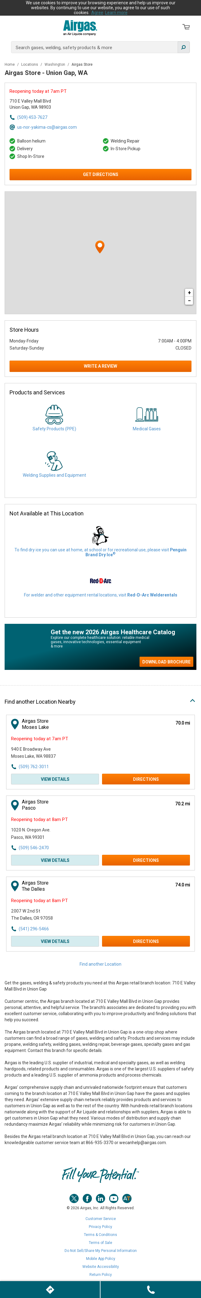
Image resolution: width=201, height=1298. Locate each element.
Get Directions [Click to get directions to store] (100, 174)
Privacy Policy (100, 1227)
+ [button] (189, 292)
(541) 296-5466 (34, 928)
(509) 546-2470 (34, 847)
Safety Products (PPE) (54, 428)
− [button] (189, 300)
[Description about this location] (100, 1063)
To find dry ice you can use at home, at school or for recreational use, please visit (100, 552)
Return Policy (100, 1275)
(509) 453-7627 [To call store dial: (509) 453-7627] (32, 117)
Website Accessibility (100, 1267)
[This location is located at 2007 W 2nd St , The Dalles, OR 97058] (45, 915)
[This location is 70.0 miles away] (182, 723)
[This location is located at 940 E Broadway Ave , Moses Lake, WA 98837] (45, 753)
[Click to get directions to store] (50, 1289)
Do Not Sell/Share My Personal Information (101, 1251)
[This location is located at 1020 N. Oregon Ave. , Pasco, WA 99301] (45, 834)
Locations (30, 64)
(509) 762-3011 (34, 766)
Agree (97, 12)
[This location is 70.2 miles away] (182, 803)
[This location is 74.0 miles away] (182, 885)
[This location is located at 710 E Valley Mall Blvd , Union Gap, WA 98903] (43, 104)
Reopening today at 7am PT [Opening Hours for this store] (38, 91)
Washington (55, 64)
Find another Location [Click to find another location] (100, 964)
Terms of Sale (100, 1243)
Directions (146, 779)
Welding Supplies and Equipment (54, 475)
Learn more (116, 12)
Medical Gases (147, 428)
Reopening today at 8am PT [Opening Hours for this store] (39, 819)
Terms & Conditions (100, 1235)
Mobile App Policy (100, 1259)
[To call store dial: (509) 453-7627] (150, 1289)
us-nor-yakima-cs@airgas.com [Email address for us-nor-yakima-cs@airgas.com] (47, 127)
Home (10, 64)
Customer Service (100, 1219)
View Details (55, 779)
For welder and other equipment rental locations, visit (100, 594)
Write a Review (100, 366)
